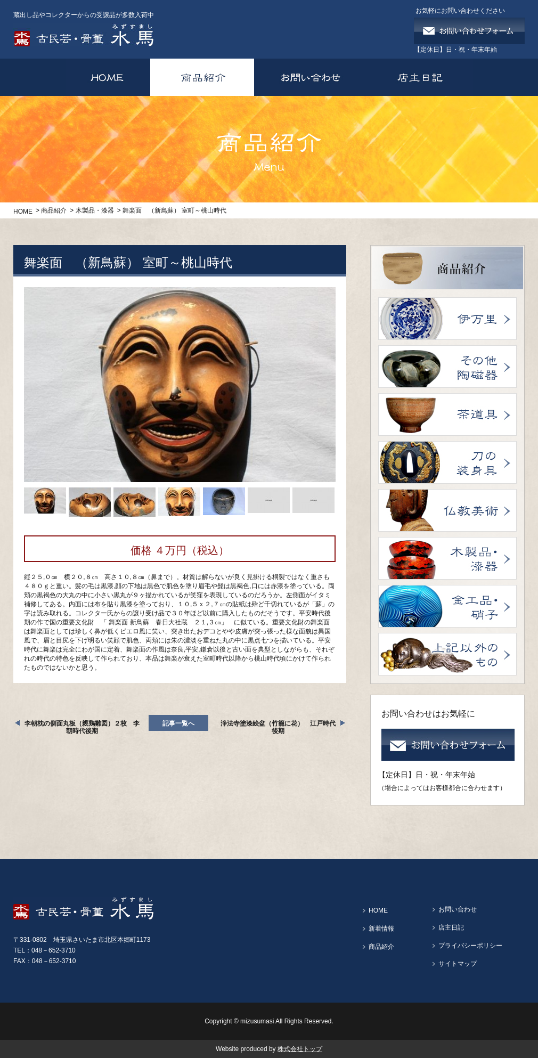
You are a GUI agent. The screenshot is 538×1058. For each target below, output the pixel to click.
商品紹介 (54, 210)
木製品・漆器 (95, 210)
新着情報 (381, 928)
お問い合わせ (457, 909)
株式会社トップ (300, 1049)
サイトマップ (457, 963)
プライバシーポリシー (470, 945)
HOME (22, 211)
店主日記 (451, 927)
